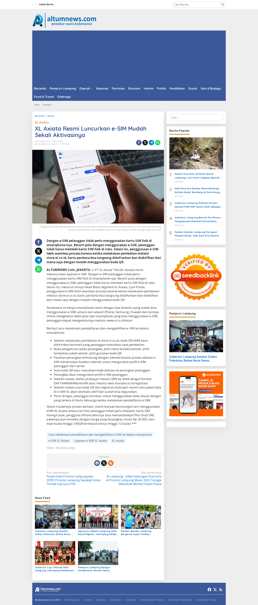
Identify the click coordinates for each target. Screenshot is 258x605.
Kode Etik (130, 599)
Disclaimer (115, 599)
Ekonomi (46, 144)
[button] (223, 4)
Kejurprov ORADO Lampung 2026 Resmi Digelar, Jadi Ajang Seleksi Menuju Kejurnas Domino (97, 533)
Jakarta (54, 144)
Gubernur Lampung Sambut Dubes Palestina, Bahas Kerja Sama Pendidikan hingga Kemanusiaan (52, 533)
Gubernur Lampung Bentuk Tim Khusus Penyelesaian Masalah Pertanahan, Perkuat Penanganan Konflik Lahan (198, 219)
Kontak (88, 599)
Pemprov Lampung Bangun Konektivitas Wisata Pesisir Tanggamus (94, 569)
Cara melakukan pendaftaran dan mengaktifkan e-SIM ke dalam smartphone (100, 435)
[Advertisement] (129, 57)
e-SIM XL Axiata (58, 441)
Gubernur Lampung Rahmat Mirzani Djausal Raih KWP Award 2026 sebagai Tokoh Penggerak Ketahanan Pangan (197, 205)
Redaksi (100, 599)
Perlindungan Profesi (152, 599)
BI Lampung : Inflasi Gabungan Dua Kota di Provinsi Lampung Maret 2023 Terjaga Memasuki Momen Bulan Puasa (133, 478)
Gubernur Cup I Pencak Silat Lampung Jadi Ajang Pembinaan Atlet (54, 569)
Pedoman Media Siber (180, 599)
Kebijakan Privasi (206, 599)
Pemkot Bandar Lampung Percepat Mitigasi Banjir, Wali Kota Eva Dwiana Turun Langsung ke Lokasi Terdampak (197, 234)
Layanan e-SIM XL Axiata (90, 441)
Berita (38, 144)
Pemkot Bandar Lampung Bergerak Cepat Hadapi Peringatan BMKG (136, 533)
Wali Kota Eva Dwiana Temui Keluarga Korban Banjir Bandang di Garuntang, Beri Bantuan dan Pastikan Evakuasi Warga (197, 190)
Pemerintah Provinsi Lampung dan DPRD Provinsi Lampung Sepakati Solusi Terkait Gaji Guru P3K (74, 478)
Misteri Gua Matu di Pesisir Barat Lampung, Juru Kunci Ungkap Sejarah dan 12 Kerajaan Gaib (197, 176)
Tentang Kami (72, 599)
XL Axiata (42, 122)
